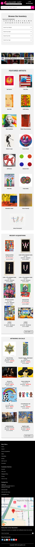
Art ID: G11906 (9, 259)
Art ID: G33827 (9, 385)
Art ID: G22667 (25, 281)
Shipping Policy (4, 474)
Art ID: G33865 (25, 326)
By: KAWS (25, 405)
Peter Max (25, 89)
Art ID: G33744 (25, 430)
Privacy (3, 476)
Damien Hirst (26, 168)
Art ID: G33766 (9, 430)
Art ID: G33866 (9, 326)
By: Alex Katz (25, 382)
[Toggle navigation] (2, 3)
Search (2, 449)
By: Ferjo (9, 323)
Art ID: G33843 (25, 363)
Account (3, 469)
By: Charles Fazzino (9, 359)
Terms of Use (4, 478)
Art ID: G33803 (9, 408)
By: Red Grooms (9, 256)
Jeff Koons (9, 168)
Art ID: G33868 (9, 304)
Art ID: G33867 (25, 304)
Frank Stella (25, 188)
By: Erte (25, 256)
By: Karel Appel (25, 301)
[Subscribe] (32, 533)
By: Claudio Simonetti (9, 427)
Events (2, 458)
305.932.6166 (4, 489)
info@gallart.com (5, 494)
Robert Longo (9, 148)
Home (2, 446)
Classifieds (3, 456)
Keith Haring (26, 109)
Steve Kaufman (9, 129)
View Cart (3, 471)
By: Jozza (9, 301)
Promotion (3, 463)
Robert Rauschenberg (26, 129)
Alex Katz (9, 109)
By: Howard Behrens (25, 427)
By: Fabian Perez (9, 382)
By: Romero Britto (9, 405)
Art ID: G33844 (9, 362)
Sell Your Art (4, 460)
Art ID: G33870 (25, 259)
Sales (2, 453)
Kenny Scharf (25, 148)
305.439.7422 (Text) (5, 492)
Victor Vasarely (25, 208)
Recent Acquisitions (5, 451)
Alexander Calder (9, 208)
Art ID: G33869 (9, 281)
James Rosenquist (17, 228)
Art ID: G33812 (25, 385)
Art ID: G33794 (25, 408)
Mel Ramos (9, 89)
